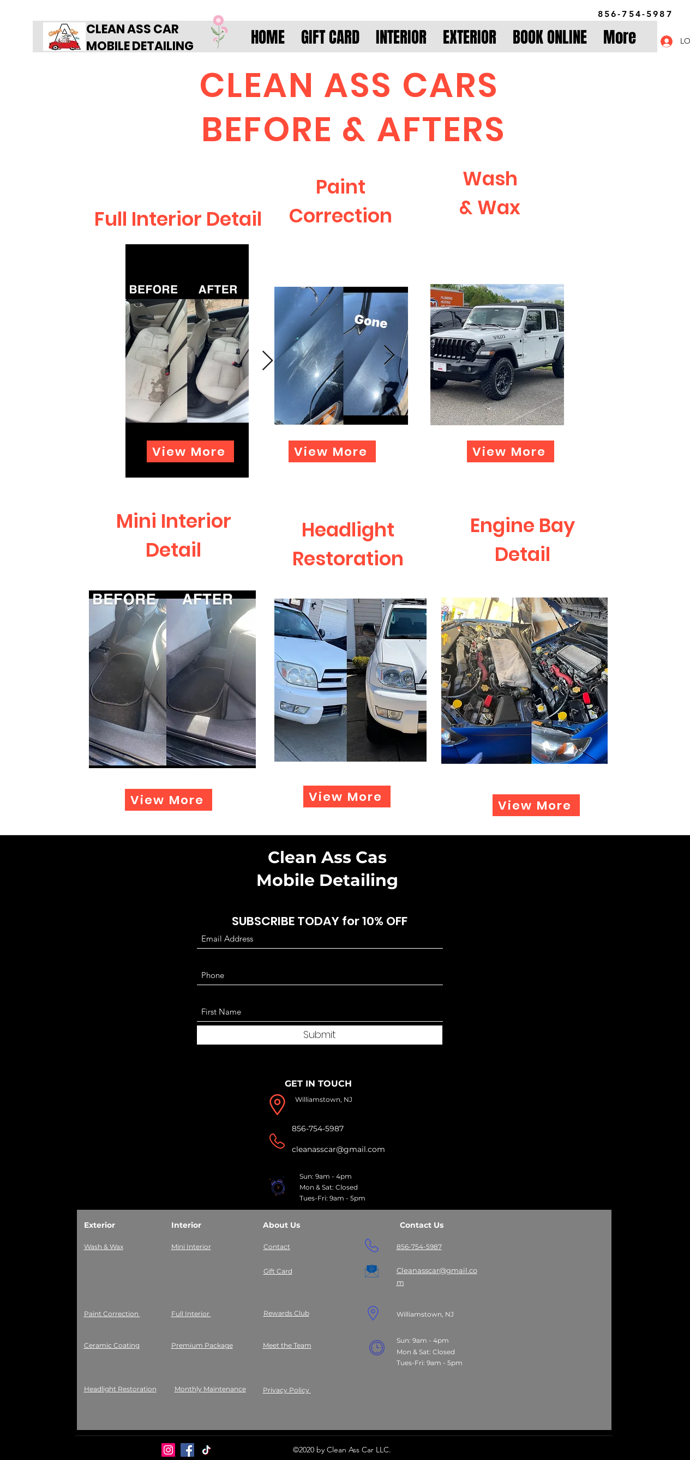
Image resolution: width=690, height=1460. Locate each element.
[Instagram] (168, 1450)
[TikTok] (206, 1450)
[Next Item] (267, 361)
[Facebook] (187, 1450)
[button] (401, 38)
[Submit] (319, 1035)
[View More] (190, 451)
